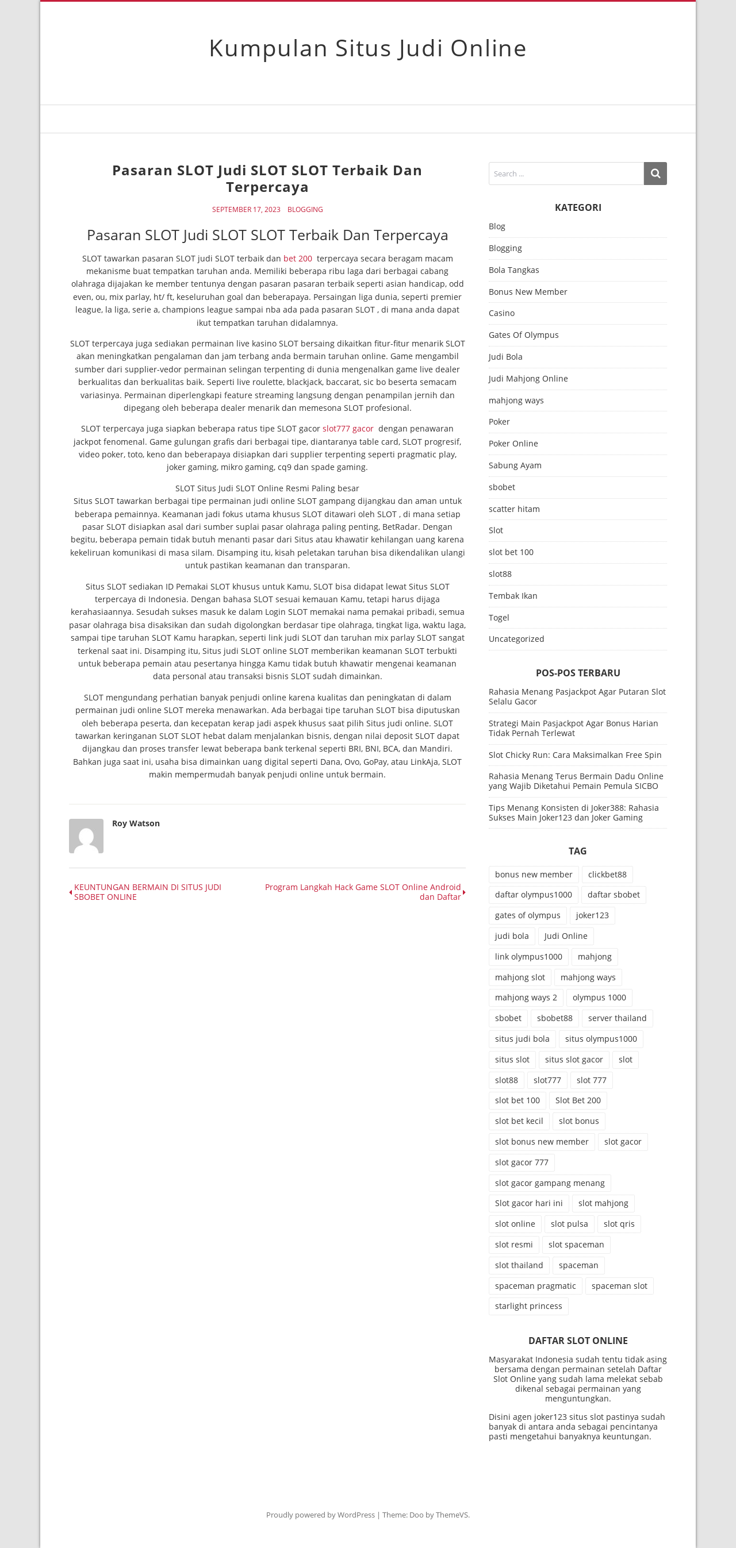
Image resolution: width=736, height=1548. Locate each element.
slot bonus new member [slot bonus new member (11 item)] (542, 1141)
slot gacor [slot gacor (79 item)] (623, 1141)
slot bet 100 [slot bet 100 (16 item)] (517, 1100)
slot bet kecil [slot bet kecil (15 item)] (519, 1120)
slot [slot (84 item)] (625, 1059)
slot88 (500, 574)
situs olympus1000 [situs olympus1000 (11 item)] (601, 1038)
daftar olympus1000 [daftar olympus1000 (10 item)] (533, 894)
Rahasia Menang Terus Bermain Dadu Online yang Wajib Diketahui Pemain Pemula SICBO (576, 781)
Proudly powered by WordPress (320, 1515)
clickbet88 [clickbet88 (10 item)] (607, 874)
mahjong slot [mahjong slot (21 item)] (520, 977)
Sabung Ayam (515, 466)
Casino (502, 313)
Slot (496, 531)
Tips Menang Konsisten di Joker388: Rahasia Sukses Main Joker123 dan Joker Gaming (574, 812)
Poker (499, 422)
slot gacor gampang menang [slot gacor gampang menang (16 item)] (550, 1182)
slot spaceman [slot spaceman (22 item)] (576, 1244)
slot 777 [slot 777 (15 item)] (592, 1080)
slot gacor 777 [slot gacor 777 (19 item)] (522, 1162)
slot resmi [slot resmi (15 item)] (514, 1244)
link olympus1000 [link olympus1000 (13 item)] (528, 956)
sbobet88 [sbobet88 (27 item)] (555, 1017)
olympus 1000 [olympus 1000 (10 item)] (599, 997)
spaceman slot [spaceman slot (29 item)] (619, 1285)
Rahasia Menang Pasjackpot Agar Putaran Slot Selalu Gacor (577, 696)
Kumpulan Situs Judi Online (368, 47)
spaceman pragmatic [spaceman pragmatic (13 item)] (535, 1285)
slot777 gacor (348, 428)
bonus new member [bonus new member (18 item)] (534, 874)
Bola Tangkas (514, 270)
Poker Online (513, 444)
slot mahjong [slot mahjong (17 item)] (603, 1202)
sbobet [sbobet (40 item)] (508, 1017)
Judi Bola (506, 357)
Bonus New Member (528, 292)
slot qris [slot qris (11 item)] (619, 1223)
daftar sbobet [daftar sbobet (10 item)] (614, 894)
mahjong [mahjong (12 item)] (595, 956)
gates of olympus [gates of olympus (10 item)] (528, 915)
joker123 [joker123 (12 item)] (592, 915)
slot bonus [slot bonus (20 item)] (579, 1120)
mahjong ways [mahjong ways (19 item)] (588, 977)
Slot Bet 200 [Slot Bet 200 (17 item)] (578, 1100)
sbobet (502, 487)
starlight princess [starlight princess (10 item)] (528, 1305)
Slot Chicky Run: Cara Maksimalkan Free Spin (575, 754)
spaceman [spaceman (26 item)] (579, 1265)
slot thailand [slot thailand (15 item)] (519, 1265)
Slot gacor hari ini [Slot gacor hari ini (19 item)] (529, 1202)
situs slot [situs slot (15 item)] (512, 1059)
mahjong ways (516, 401)
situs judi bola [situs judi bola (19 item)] (522, 1038)
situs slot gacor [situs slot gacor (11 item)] (574, 1059)
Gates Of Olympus (524, 335)
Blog (497, 227)
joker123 (550, 1416)
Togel (499, 618)
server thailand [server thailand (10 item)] (617, 1017)
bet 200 (297, 258)
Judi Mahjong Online (528, 379)
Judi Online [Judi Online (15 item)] (566, 935)
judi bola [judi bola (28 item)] (512, 935)
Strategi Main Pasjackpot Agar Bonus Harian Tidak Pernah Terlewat (573, 728)
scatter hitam (514, 509)
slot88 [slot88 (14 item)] (506, 1080)
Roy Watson (136, 823)
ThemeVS (452, 1515)
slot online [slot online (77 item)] (515, 1223)
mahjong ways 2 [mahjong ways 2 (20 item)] (526, 997)
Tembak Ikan (513, 596)
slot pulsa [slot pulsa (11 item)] (569, 1223)
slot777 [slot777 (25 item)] (547, 1080)
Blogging (305, 210)
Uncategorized (517, 639)
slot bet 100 (511, 552)
